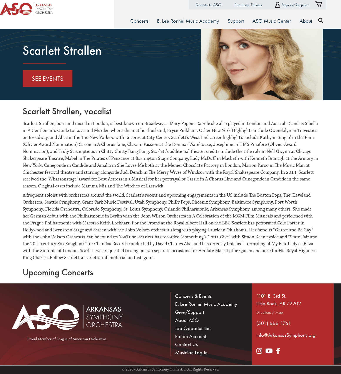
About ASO (187, 319)
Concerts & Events (193, 295)
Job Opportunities (193, 327)
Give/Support (189, 311)
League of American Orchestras (81, 338)
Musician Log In (191, 352)
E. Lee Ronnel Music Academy (206, 303)
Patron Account (190, 335)
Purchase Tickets (255, 5)
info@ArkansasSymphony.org (286, 334)
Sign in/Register (299, 5)
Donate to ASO (216, 5)
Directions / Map (269, 311)
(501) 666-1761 (273, 322)
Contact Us (186, 343)
